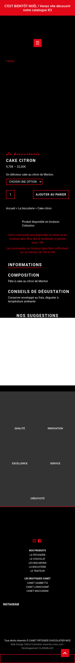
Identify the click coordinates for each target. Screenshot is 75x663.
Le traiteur (37, 571)
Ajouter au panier (51, 194)
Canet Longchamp (37, 587)
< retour (10, 61)
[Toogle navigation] (38, 43)
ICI (50, 10)
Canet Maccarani (38, 591)
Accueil (10, 208)
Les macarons (37, 563)
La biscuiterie (26, 208)
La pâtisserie (37, 555)
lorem (37, 595)
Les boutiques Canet (37, 578)
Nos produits (37, 550)
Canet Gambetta (37, 583)
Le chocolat (37, 559)
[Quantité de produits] (10, 194)
